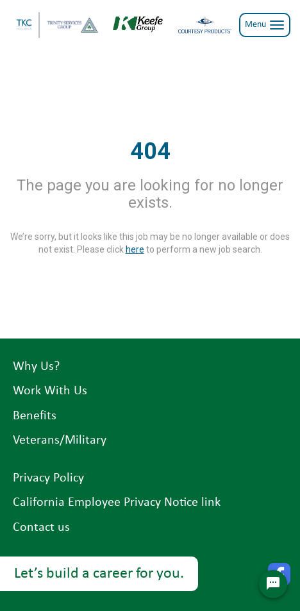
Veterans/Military (59, 440)
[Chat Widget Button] (273, 584)
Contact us (41, 527)
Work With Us (50, 391)
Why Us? (36, 366)
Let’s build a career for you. (99, 574)
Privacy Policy (48, 478)
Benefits (34, 416)
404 (150, 150)
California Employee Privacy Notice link (117, 502)
